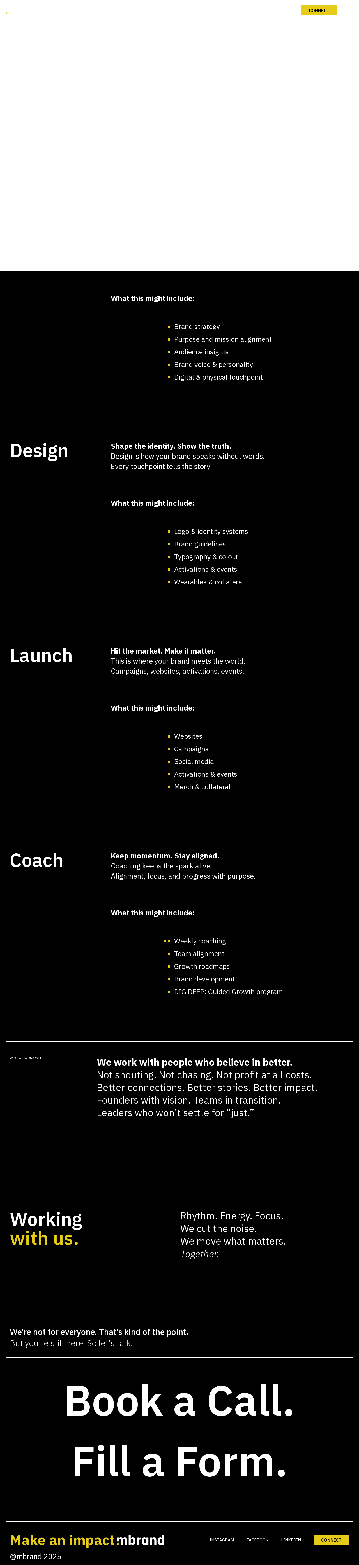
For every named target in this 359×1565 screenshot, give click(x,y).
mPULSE (180, 585)
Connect (180, 617)
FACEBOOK (257, 1540)
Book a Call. (179, 1399)
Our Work (180, 552)
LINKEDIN (291, 1540)
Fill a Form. (179, 1460)
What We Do (180, 520)
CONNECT (331, 1540)
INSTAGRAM (222, 1540)
